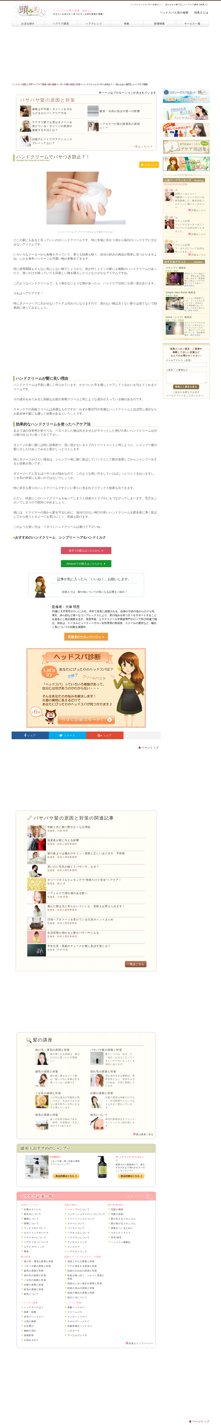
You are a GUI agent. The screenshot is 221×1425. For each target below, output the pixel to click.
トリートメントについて (81, 1219)
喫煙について (31, 1223)
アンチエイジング (77, 1242)
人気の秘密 (30, 1321)
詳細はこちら (197, 210)
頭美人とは (201, 12)
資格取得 (29, 1335)
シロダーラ (73, 1330)
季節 (26, 1251)
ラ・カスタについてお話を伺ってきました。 (190, 250)
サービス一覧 (192, 23)
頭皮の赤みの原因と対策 (81, 1288)
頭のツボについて (77, 1297)
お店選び (29, 1326)
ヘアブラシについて (78, 1237)
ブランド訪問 (182, 221)
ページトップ (148, 747)
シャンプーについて (78, 1209)
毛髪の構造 (117, 1209)
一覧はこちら (142, 146)
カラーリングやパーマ (36, 1233)
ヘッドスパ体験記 (121, 1242)
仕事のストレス (32, 1209)
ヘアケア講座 (61, 23)
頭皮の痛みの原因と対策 (81, 1292)
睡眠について (31, 1219)
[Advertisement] (110, 55)
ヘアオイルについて (78, 1233)
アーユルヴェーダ (77, 1335)
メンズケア (73, 1247)
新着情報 (159, 23)
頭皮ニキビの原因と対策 (81, 1261)
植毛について (99, 1114)
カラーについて (76, 1223)
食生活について (32, 1214)
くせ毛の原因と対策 (48, 1093)
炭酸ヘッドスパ (76, 1307)
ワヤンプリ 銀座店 (176, 268)
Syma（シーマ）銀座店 (179, 317)
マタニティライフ (121, 1233)
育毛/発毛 (116, 1237)
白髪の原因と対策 (101, 1093)
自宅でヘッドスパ (34, 1316)
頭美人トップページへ (140, 1343)
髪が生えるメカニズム (123, 1219)
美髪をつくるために (122, 1228)
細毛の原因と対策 (46, 1071)
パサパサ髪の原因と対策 (106, 1049)
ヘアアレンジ (94, 23)
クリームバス (74, 1312)
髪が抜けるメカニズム (123, 1223)
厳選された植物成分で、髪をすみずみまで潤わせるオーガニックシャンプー (130, 1167)
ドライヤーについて (35, 1237)
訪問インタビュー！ (186, 194)
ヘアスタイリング (77, 1251)
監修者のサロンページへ (86, 637)
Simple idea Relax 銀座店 (181, 292)
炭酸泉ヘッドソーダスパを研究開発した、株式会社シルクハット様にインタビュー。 (190, 202)
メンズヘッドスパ (77, 1316)
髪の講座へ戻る (143, 1134)
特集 (126, 23)
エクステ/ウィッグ (34, 1247)
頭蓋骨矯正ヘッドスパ (79, 1326)
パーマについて (76, 1228)
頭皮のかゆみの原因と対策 (82, 1270)
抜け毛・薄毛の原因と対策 (52, 1049)
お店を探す (28, 23)
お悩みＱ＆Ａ (31, 1340)
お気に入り (149, 164)
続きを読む (189, 286)
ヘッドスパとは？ (34, 1307)
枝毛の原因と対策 (46, 1114)
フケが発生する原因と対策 (82, 1266)
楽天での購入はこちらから (86, 550)
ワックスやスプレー (35, 1228)
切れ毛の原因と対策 (103, 1071)
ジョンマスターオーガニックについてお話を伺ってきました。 (190, 228)
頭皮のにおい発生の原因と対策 (84, 1283)
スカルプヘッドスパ (78, 1321)
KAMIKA (55, 1157)
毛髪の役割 (117, 1214)
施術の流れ (30, 1330)
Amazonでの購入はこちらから (86, 563)
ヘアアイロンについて (36, 1242)
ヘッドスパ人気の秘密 (174, 12)
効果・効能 (30, 1312)
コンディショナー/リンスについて (86, 1214)
